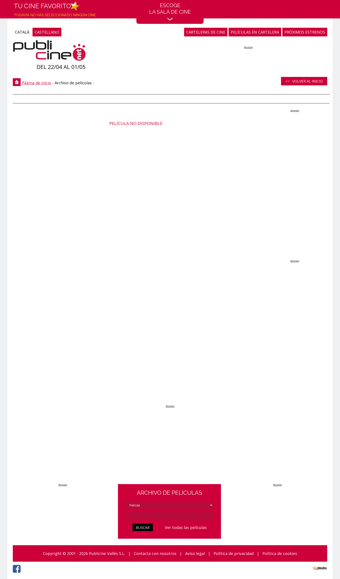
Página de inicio (36, 82)
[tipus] (169, 505)
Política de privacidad (234, 553)
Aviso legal (195, 553)
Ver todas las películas (186, 527)
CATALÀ (22, 32)
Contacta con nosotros (155, 553)
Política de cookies (279, 553)
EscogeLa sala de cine (170, 11)
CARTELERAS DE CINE (205, 32)
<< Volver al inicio (304, 81)
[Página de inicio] (49, 51)
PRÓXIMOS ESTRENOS (304, 32)
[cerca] (169, 516)
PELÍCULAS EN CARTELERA (255, 32)
